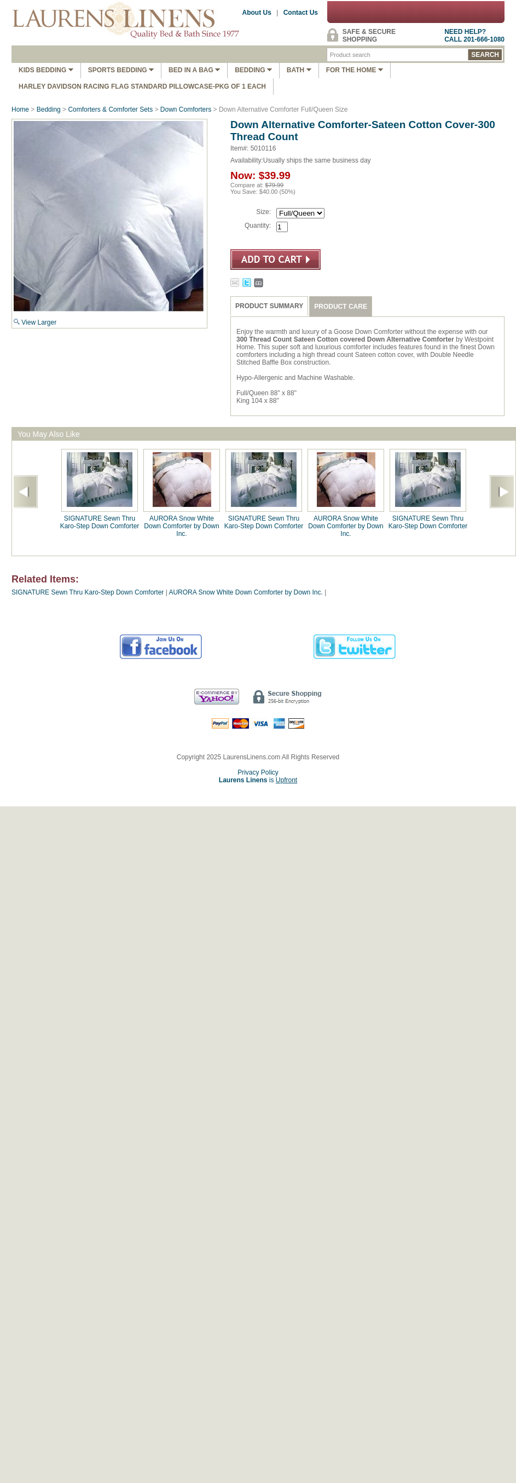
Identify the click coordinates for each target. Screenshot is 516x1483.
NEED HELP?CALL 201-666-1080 (474, 35)
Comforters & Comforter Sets (110, 109)
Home (20, 109)
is (258, 780)
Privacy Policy (258, 772)
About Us (256, 12)
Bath (299, 70)
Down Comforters (185, 109)
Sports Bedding (121, 70)
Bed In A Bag (194, 70)
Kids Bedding (46, 70)
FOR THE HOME (354, 70)
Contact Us (300, 12)
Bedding (253, 70)
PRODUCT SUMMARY (269, 306)
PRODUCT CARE (340, 306)
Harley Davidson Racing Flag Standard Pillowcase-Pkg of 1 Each (142, 86)
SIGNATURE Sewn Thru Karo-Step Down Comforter (100, 522)
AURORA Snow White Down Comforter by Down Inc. (181, 526)
